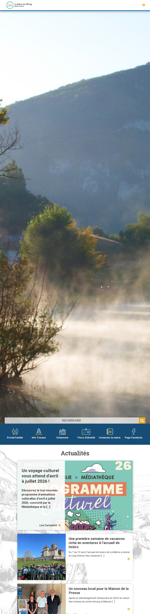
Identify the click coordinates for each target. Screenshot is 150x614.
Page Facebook (133, 433)
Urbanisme (62, 433)
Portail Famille (15, 433)
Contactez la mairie (110, 433)
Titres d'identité (86, 433)
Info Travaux (39, 433)
